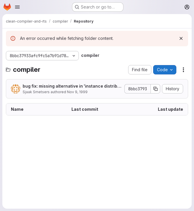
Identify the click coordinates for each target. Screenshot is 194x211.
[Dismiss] (181, 38)
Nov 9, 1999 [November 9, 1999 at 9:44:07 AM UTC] (77, 92)
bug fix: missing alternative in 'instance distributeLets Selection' (72, 86)
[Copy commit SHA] (155, 88)
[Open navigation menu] (17, 7)
